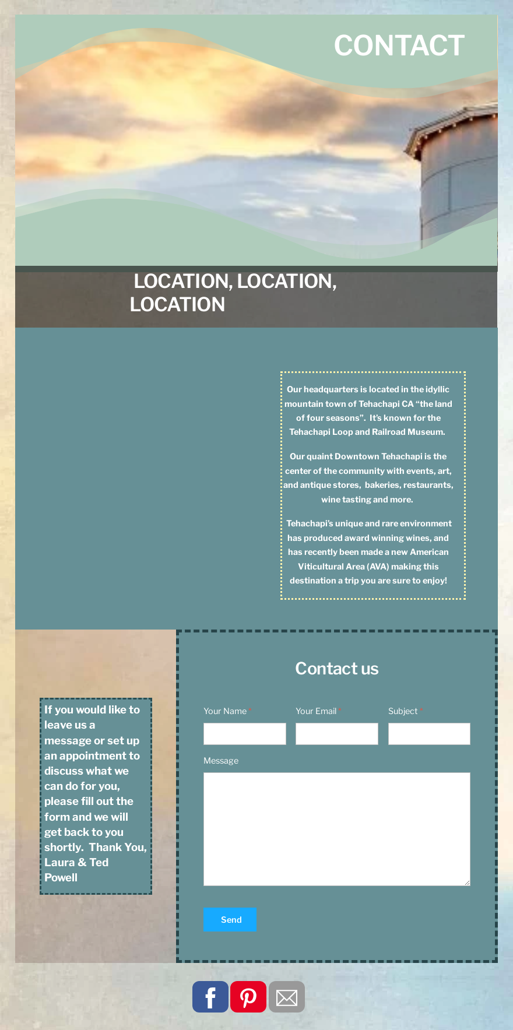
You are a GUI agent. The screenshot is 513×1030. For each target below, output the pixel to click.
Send (232, 920)
